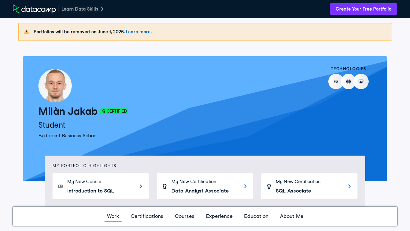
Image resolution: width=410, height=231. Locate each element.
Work (113, 216)
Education (256, 216)
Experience (219, 216)
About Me (291, 216)
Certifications (147, 216)
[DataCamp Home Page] (34, 8)
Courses (184, 216)
